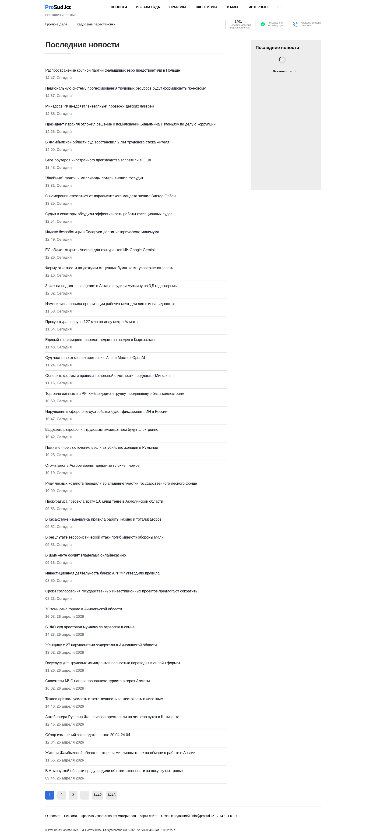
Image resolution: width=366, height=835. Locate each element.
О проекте (52, 816)
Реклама (70, 816)
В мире (233, 7)
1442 (97, 795)
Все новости (282, 71)
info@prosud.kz (203, 816)
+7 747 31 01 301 (227, 816)
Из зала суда (148, 7)
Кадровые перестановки (96, 24)
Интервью (258, 7)
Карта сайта (148, 816)
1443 (111, 795)
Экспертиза (207, 7)
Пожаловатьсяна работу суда (275, 24)
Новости (119, 7)
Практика (178, 7)
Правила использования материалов (108, 816)
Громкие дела (56, 24)
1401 (238, 21)
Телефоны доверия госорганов (310, 24)
